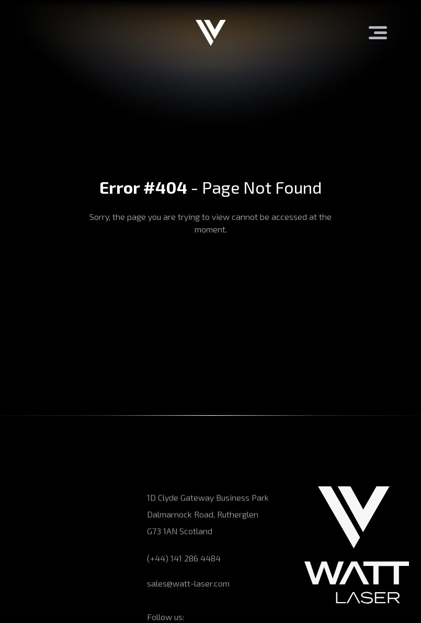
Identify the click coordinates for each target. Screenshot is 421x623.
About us (24, 487)
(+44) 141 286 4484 (184, 560)
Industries (26, 548)
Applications (31, 568)
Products (24, 507)
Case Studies (32, 589)
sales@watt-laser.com (188, 585)
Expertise (25, 527)
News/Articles (35, 609)
